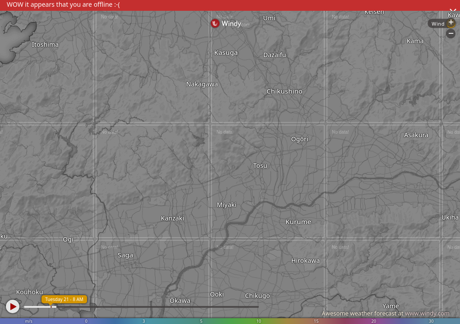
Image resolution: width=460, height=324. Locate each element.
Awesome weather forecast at (386, 313)
